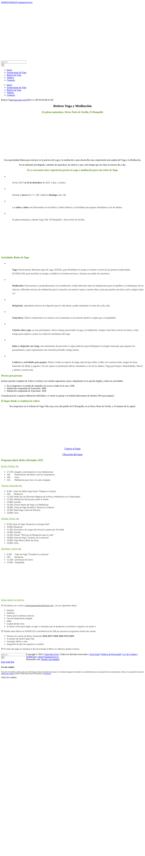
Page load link (7, 662)
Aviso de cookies (9, 677)
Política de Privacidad (111, 654)
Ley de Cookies (130, 654)
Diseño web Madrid (50, 659)
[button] (10, 466)
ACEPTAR (47, 674)
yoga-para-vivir (20, 100)
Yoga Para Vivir (51, 654)
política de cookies (7, 674)
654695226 (6, 2)
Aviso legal (94, 654)
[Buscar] (2, 64)
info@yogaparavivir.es (22, 2)
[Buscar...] (13, 62)
